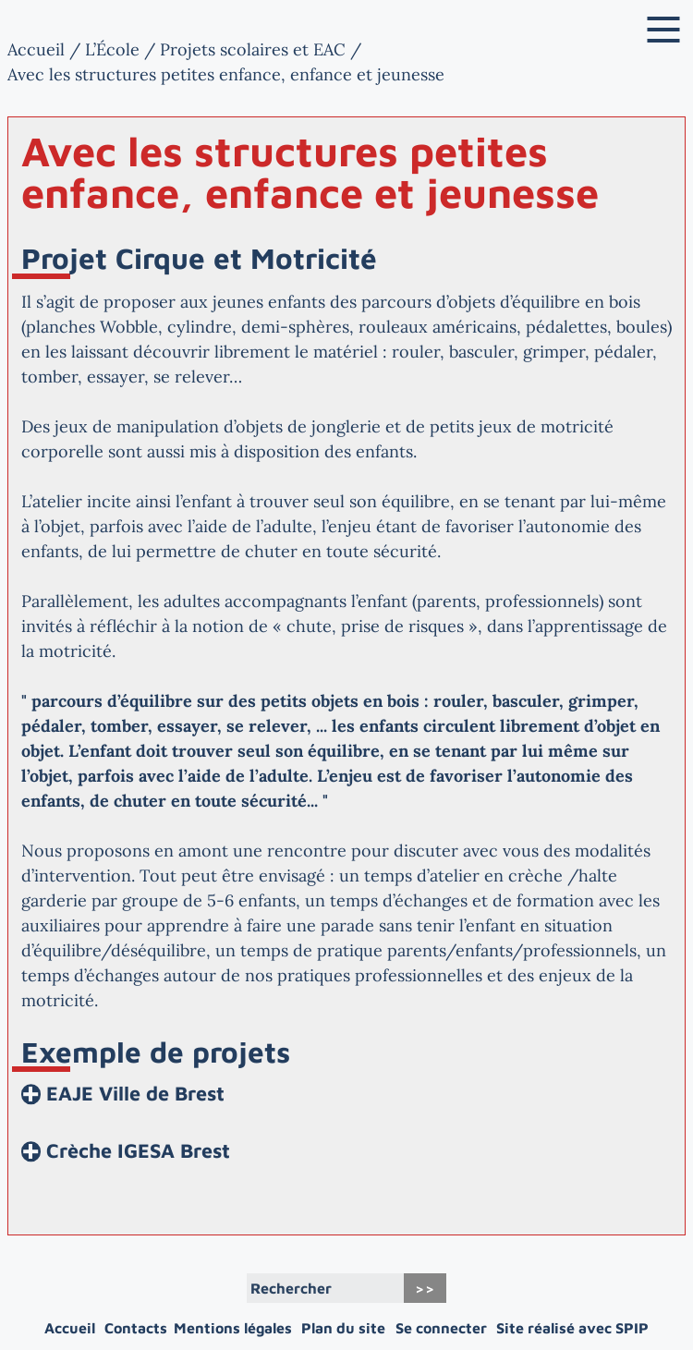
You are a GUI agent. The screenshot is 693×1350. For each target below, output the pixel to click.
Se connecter (441, 1328)
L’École (112, 49)
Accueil (36, 49)
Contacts (135, 1328)
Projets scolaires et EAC (253, 49)
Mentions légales (233, 1328)
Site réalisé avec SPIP (572, 1328)
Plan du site (343, 1328)
